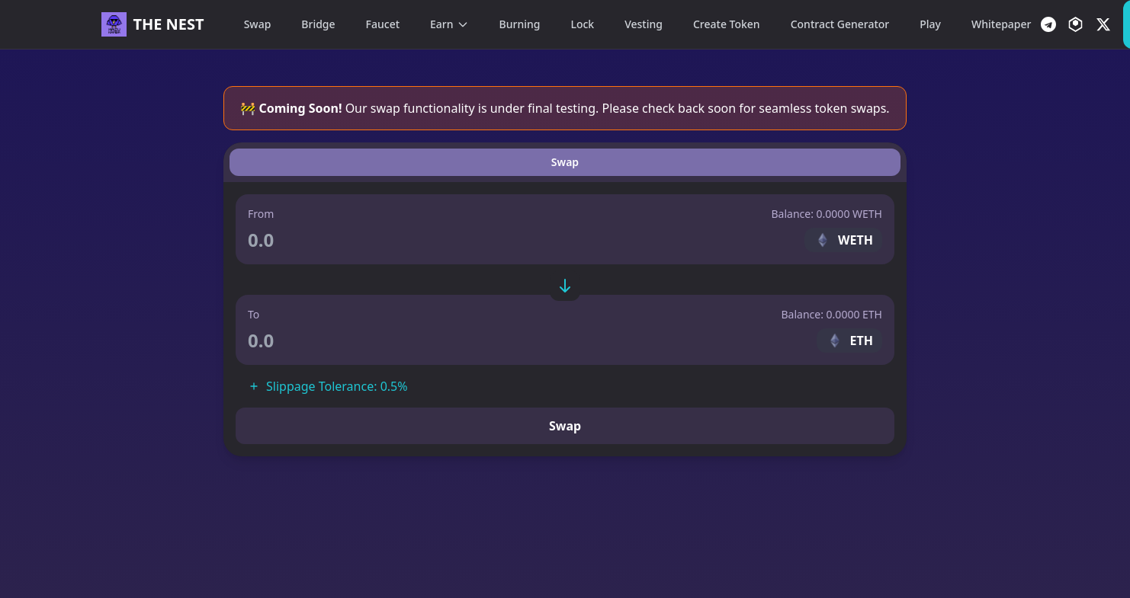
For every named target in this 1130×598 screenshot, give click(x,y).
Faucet (383, 24)
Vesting (643, 24)
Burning (520, 24)
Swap (257, 24)
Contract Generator (840, 24)
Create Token (726, 24)
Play (930, 24)
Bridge (318, 24)
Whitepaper (1001, 24)
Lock (582, 24)
